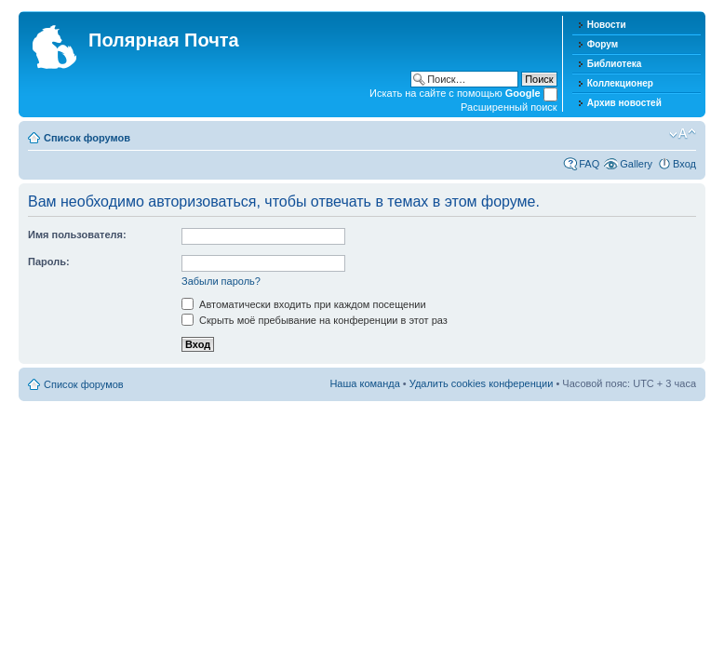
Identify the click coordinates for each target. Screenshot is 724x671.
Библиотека (614, 64)
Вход (684, 163)
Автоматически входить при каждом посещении (303, 304)
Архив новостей (624, 103)
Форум (602, 44)
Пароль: (49, 261)
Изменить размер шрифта (682, 134)
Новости (606, 25)
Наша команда (364, 383)
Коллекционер (620, 83)
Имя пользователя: (77, 234)
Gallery (636, 163)
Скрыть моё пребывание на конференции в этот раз (314, 320)
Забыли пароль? (221, 281)
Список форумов (87, 137)
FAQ (589, 163)
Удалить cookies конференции (481, 383)
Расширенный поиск (509, 107)
